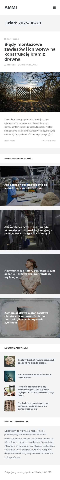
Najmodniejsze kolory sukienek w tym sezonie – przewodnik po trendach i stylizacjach (29, 274)
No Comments (49, 140)
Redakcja (11, 65)
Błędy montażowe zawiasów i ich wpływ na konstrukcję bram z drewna (30, 52)
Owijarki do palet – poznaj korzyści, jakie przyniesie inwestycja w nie (33, 406)
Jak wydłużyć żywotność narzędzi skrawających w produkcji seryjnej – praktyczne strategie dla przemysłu (28, 230)
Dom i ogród (12, 39)
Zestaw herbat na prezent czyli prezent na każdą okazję (36, 361)
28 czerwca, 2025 (28, 65)
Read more (9, 140)
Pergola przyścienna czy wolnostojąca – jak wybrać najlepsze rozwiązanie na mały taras (36, 391)
